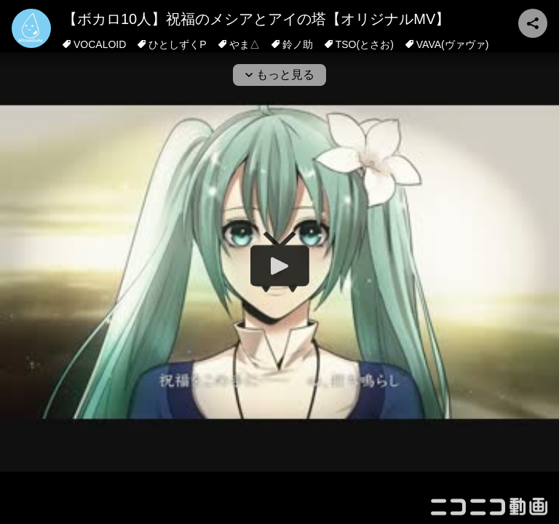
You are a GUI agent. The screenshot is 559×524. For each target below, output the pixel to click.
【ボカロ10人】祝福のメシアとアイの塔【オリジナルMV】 (256, 19)
